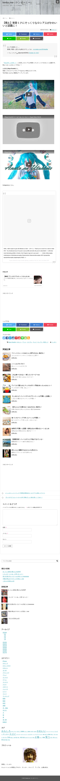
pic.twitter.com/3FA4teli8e (40, 49)
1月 (5, 639)
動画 (4, 701)
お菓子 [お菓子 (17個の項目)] (35, 731)
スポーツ (5, 687)
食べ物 (5, 719)
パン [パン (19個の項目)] (34, 734)
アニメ (24, 342)
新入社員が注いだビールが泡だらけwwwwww (16, 576)
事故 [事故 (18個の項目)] (44, 734)
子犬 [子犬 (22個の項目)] (6, 737)
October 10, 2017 (34, 53)
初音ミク (45, 342)
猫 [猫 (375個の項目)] (38, 737)
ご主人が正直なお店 (8, 581)
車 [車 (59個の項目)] (2, 740)
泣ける (5, 710)
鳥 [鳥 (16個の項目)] (9, 739)
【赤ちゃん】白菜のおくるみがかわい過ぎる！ (27, 407)
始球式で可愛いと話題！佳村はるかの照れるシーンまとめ (30, 428)
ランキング (6, 696)
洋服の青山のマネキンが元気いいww (13, 578)
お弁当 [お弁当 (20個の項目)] (31, 731)
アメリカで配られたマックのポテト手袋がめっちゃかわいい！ (32, 385)
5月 (5, 634)
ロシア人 (40, 342)
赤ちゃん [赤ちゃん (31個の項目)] (55, 737)
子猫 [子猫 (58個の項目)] (8, 737)
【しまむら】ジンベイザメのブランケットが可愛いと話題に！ (32, 396)
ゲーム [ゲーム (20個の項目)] (52, 731)
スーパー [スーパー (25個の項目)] (18, 734)
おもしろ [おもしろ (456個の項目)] (6, 731)
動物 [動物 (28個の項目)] (49, 734)
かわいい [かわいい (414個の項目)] (41, 731)
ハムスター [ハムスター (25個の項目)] (30, 734)
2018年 (5, 651)
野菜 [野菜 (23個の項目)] (6, 739)
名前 (5, 527)
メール (5, 533)
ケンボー (53, 342)
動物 (4, 698)
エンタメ (5, 677)
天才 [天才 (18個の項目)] (55, 734)
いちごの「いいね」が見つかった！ (13, 574)
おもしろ (5, 663)
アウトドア (6, 672)
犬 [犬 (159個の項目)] (36, 737)
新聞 (4, 705)
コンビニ (5, 682)
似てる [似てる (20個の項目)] (46, 734)
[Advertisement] (16, 305)
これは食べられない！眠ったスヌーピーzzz (26, 375)
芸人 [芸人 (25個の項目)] (51, 737)
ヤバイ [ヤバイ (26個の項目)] (40, 734)
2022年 (5, 644)
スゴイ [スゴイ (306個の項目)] (12, 734)
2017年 (5, 652)
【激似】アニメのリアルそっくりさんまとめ (16, 276)
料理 (4, 703)
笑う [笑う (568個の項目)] (47, 737)
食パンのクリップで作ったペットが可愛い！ (26, 418)
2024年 (5, 632)
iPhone (5, 661)
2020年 (5, 647)
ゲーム (5, 680)
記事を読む (14, 358)
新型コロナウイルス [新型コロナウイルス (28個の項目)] (27, 737)
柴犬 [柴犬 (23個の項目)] (33, 737)
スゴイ (5, 684)
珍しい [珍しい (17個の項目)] (41, 737)
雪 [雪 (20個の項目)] (8, 739)
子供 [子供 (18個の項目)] (3, 737)
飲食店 (5, 722)
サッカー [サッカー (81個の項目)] (6, 734)
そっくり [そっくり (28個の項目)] (48, 731)
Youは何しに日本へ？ (10, 62)
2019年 (5, 649)
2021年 (5, 645)
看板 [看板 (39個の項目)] (44, 737)
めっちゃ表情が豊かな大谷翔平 (12, 571)
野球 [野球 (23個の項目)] (4, 739)
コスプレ (29, 342)
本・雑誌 (5, 708)
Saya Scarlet (12, 342)
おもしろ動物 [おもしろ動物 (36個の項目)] (20, 731)
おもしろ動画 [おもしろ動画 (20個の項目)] (27, 731)
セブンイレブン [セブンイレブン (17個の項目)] (24, 734)
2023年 (5, 642)
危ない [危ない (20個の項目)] (52, 734)
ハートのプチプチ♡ (18, 364)
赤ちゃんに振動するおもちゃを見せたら (25, 450)
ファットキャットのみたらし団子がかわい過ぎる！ (28, 353)
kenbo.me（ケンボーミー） (18, 2)
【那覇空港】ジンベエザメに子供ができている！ (27, 439)
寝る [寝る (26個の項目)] (16, 737)
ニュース (5, 689)
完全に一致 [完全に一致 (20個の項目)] (12, 737)
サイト (5, 539)
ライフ (5, 694)
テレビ (35, 342)
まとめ (5, 670)
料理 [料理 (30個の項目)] (21, 737)
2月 (5, 637)
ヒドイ (5, 691)
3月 (5, 636)
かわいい (53, 29)
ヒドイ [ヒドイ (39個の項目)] (37, 734)
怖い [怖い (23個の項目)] (19, 737)
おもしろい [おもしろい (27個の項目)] (13, 731)
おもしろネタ (6, 665)
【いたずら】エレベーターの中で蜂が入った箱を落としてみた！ (22, 497)
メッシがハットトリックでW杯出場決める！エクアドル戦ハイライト (23, 493)
